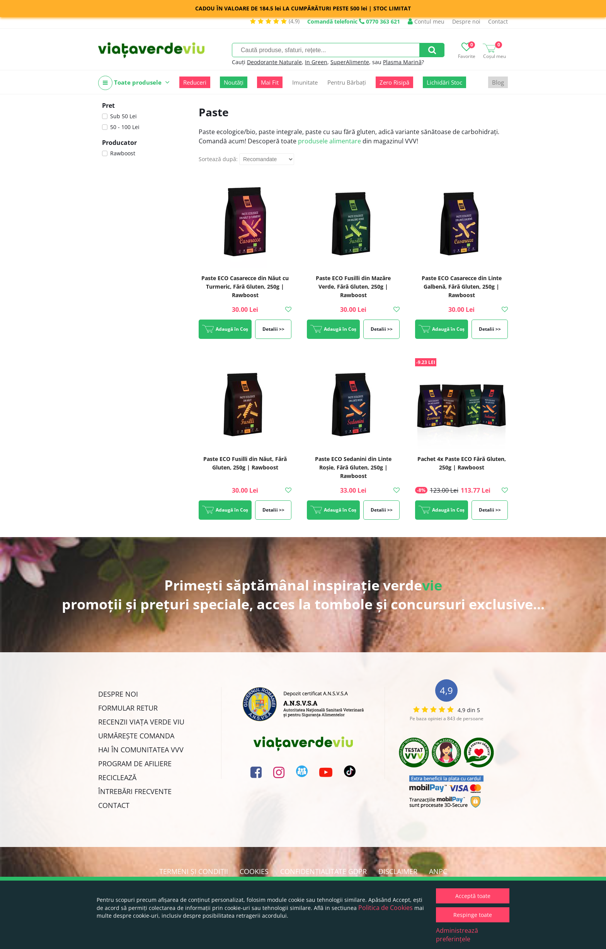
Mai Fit (270, 82)
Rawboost (122, 153)
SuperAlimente (349, 62)
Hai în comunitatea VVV (141, 749)
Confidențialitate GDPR (323, 871)
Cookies (254, 871)
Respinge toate (472, 914)
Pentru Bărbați (346, 82)
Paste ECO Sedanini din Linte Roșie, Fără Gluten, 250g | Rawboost (353, 467)
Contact (498, 21)
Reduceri (194, 82)
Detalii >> (273, 329)
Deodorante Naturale (274, 62)
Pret (108, 105)
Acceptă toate (472, 896)
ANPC (438, 871)
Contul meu (426, 21)
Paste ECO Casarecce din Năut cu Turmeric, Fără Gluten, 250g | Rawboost (245, 286)
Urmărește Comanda (136, 735)
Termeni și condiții (193, 871)
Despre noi (466, 21)
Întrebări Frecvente (135, 791)
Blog (498, 82)
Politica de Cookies (385, 907)
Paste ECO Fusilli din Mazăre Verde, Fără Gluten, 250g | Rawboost (353, 286)
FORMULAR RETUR (128, 708)
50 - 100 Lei (125, 127)
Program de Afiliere (135, 763)
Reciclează (117, 777)
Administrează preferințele (457, 934)
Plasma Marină (402, 62)
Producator (119, 142)
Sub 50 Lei (123, 116)
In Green (316, 62)
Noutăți (233, 82)
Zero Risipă (394, 82)
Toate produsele (134, 83)
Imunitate (305, 82)
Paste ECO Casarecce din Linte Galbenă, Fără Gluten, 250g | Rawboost (462, 286)
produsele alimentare (329, 141)
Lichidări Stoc (444, 82)
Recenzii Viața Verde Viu (141, 721)
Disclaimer (397, 871)
